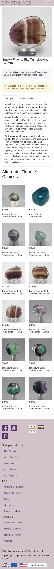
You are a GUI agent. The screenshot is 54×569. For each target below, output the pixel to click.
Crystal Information (12, 469)
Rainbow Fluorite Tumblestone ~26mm (12, 253)
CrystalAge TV (10, 475)
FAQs (6, 499)
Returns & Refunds (12, 535)
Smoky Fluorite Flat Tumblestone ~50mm (39, 292)
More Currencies (37, 565)
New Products (10, 451)
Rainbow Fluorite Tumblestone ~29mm (12, 215)
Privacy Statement (12, 529)
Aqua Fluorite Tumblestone (35, 215)
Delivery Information (13, 493)
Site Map (8, 541)
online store (37, 75)
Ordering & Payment (13, 487)
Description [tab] (9, 98)
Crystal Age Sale (11, 457)
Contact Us (9, 505)
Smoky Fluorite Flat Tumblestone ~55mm (12, 330)
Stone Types (10, 463)
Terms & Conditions (13, 523)
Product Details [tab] (26, 98)
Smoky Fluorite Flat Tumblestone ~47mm (12, 292)
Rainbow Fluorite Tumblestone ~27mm (12, 369)
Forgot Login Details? (13, 511)
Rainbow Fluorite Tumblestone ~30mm (39, 407)
